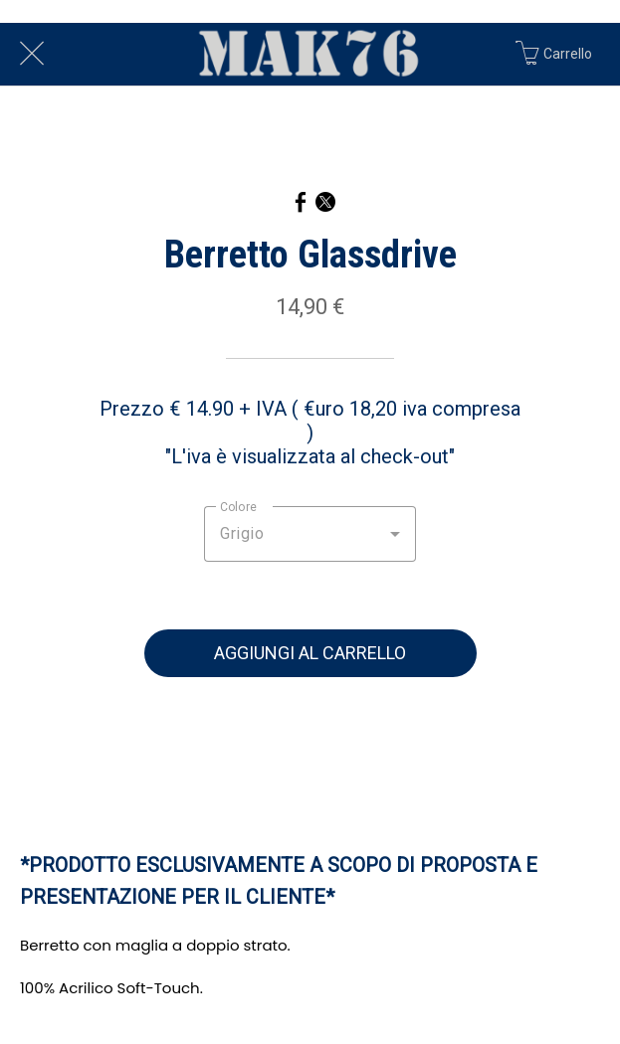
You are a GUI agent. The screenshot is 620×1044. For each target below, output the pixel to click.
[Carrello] (564, 54)
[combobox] (310, 534)
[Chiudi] (32, 54)
